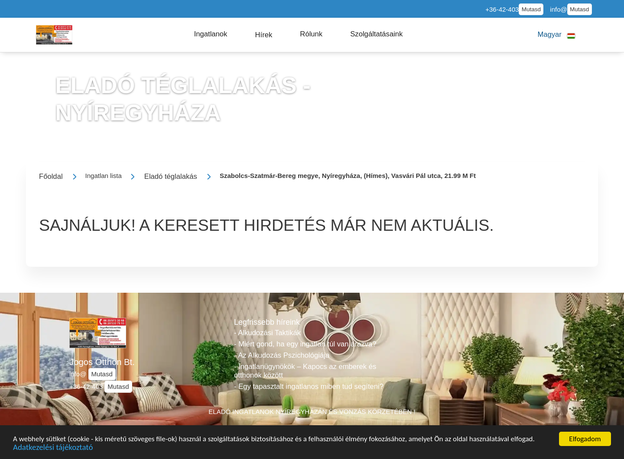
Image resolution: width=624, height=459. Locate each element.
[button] (210, 34)
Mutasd (531, 9)
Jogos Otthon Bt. (102, 362)
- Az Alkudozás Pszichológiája (281, 355)
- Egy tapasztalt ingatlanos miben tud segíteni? (309, 386)
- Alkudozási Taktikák (267, 333)
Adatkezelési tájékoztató (53, 449)
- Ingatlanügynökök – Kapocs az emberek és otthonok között (305, 370)
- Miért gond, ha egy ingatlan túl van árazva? (305, 344)
